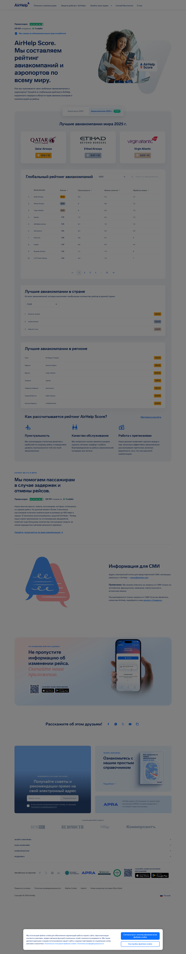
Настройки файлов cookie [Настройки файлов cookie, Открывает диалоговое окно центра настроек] (140, 944)
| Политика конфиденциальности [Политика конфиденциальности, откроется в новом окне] (90, 944)
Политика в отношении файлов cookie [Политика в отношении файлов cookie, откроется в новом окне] (60, 944)
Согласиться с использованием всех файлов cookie (140, 936)
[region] (93, 939)
